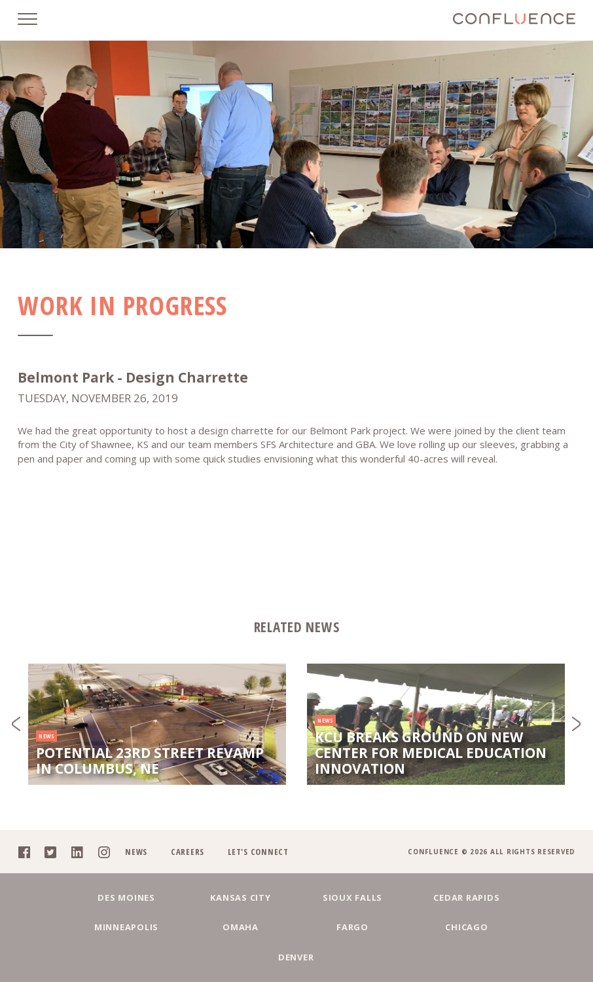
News (136, 881)
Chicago (351, 957)
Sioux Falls (296, 927)
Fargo (242, 957)
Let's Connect (258, 881)
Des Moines (78, 927)
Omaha (133, 957)
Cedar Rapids (405, 927)
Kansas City (187, 927)
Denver (460, 957)
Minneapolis (514, 927)
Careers (187, 881)
